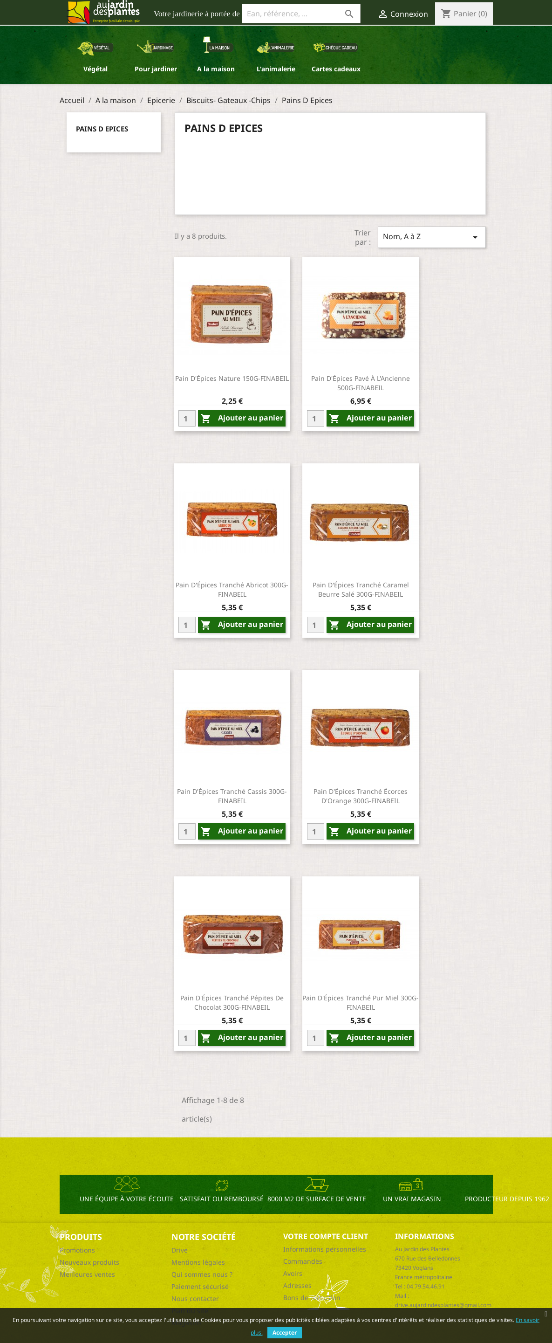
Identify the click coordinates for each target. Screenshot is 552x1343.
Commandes (302, 1261)
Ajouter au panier (241, 418)
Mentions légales (198, 1262)
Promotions (77, 1250)
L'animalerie (276, 68)
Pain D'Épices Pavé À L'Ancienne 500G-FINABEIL (360, 383)
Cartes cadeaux (336, 68)
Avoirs (292, 1273)
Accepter (285, 1332)
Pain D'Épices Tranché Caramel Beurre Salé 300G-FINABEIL (361, 589)
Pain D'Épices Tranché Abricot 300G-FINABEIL (232, 589)
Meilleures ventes (87, 1274)
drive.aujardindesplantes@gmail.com (443, 1305)
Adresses (297, 1285)
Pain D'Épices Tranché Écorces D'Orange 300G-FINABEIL (360, 796)
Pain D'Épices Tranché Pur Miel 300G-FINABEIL (360, 1002)
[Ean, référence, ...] (301, 13)
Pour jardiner (156, 68)
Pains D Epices (102, 128)
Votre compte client (325, 1236)
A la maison (216, 68)
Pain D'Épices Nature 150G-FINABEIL (232, 378)
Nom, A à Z (432, 237)
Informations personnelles (324, 1249)
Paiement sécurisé (200, 1286)
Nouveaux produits (89, 1262)
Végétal (95, 68)
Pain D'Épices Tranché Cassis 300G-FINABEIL (232, 796)
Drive (179, 1250)
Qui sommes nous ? (201, 1274)
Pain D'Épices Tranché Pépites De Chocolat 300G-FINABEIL (232, 1002)
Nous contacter (195, 1298)
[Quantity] (187, 418)
